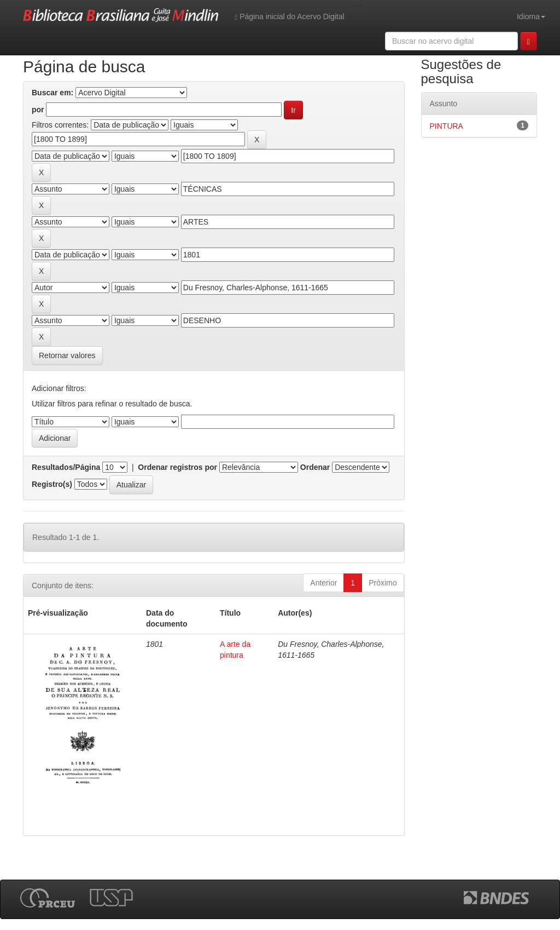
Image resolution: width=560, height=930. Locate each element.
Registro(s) (52, 484)
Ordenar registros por (177, 467)
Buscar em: (52, 92)
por (38, 109)
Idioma (531, 16)
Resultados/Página (66, 467)
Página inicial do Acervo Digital (289, 16)
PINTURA (446, 126)
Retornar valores (67, 355)
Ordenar (315, 467)
